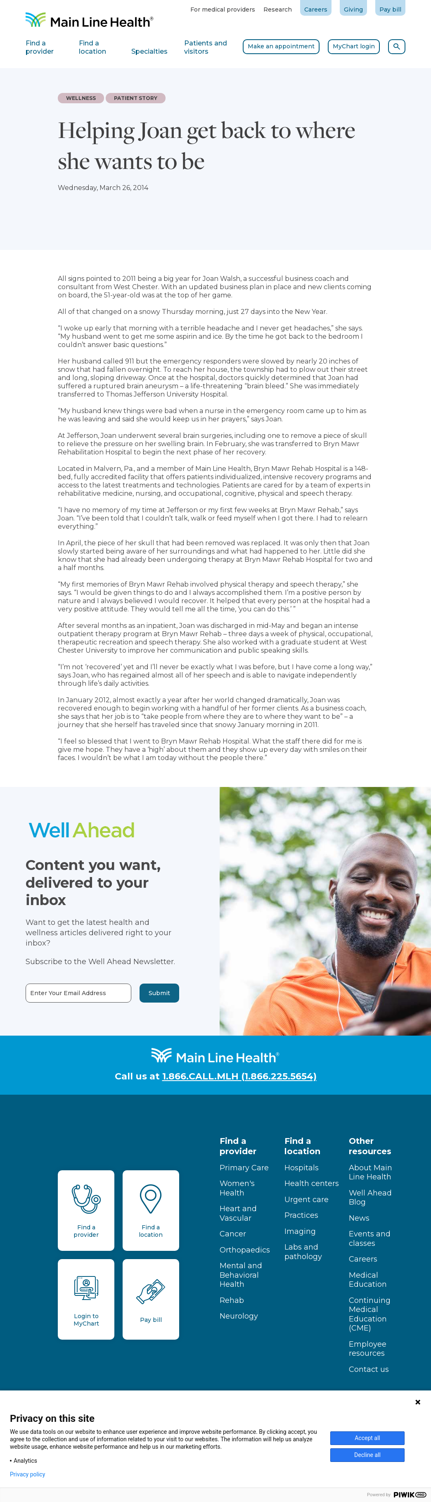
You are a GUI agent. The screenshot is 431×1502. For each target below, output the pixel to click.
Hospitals (301, 1167)
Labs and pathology (303, 1252)
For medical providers (222, 9)
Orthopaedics (245, 1250)
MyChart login (354, 46)
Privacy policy (27, 1474)
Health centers (311, 1183)
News (359, 1218)
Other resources (370, 1146)
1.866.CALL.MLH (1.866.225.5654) (239, 1076)
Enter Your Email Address (49, 993)
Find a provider (238, 1146)
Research (277, 9)
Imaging (300, 1231)
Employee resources (367, 1349)
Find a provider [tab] (40, 47)
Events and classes (370, 1238)
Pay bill (390, 9)
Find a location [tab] (92, 47)
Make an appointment (281, 46)
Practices (301, 1215)
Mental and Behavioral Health (241, 1275)
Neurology (239, 1316)
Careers (315, 9)
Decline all (367, 1455)
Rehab (232, 1300)
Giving (353, 9)
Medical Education (368, 1280)
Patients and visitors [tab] (205, 47)
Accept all (367, 1438)
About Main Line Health (370, 1172)
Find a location (302, 1146)
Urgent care (306, 1199)
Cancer (233, 1233)
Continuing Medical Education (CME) (370, 1314)
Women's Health (237, 1188)
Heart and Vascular (238, 1213)
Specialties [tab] (149, 51)
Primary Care (244, 1167)
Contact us (369, 1369)
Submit (139, 993)
